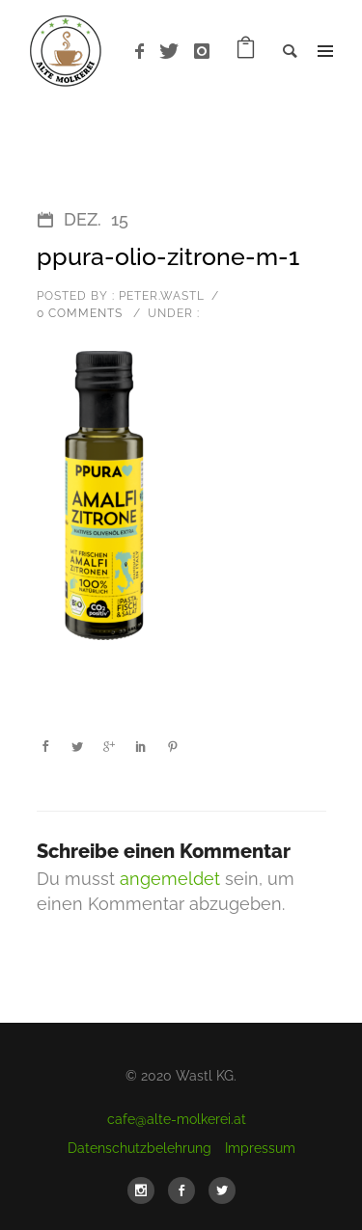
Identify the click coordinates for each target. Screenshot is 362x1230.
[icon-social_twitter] (222, 1190)
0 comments (80, 313)
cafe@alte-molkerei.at (176, 1119)
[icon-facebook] (144, 51)
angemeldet (170, 879)
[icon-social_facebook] (186, 1190)
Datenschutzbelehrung (139, 1148)
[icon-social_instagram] (145, 1190)
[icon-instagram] (202, 51)
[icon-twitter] (174, 51)
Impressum (260, 1148)
